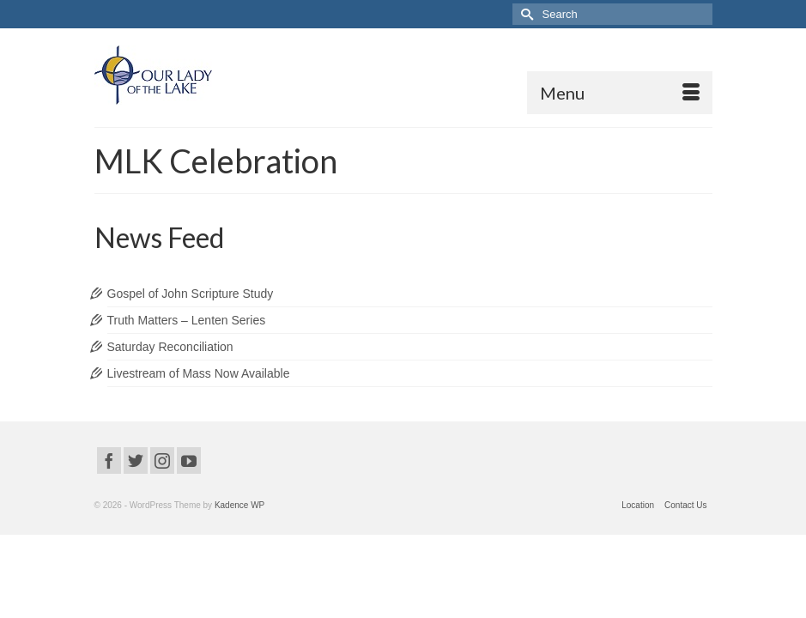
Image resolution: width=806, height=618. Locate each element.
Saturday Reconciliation (170, 347)
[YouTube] (189, 460)
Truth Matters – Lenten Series (186, 320)
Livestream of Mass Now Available (198, 373)
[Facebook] (109, 460)
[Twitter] (136, 460)
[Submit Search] (525, 14)
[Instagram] (162, 460)
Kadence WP (239, 505)
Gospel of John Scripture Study (190, 293)
